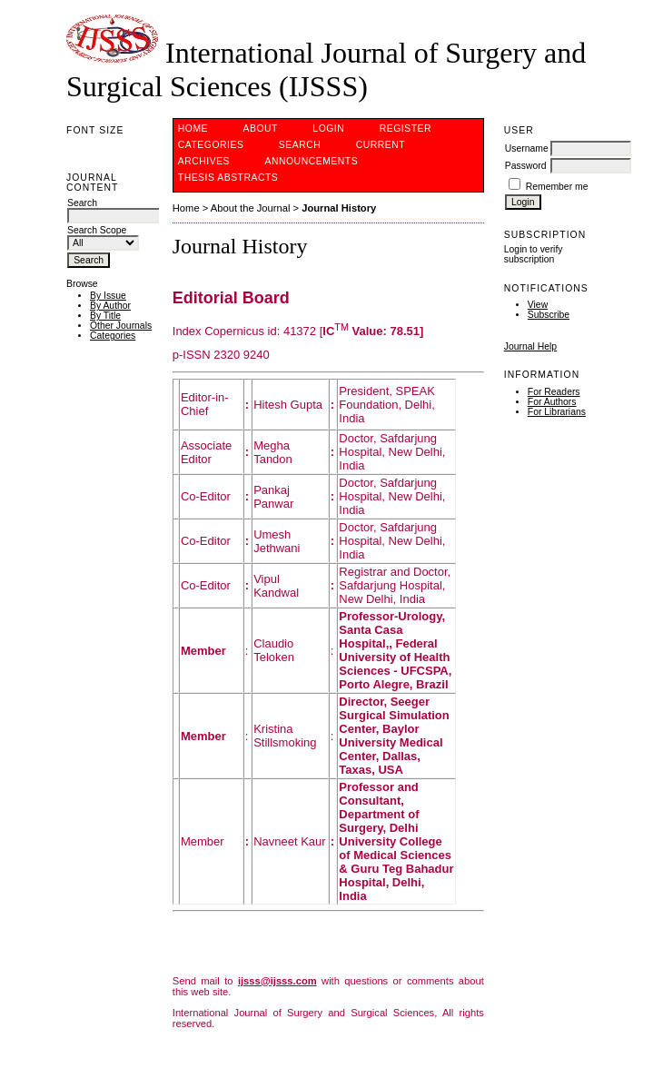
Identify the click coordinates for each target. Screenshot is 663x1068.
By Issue (108, 296)
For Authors (552, 402)
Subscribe (548, 315)
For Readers (554, 392)
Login (328, 129)
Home (193, 129)
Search (300, 145)
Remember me (557, 187)
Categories (112, 336)
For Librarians (557, 412)
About (260, 129)
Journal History (339, 208)
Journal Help (530, 346)
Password (526, 166)
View (538, 305)
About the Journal (251, 208)
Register (405, 129)
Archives (204, 161)
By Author (110, 306)
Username (527, 148)
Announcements (312, 161)
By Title (105, 316)
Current (380, 145)
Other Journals (121, 326)
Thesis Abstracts (228, 178)
